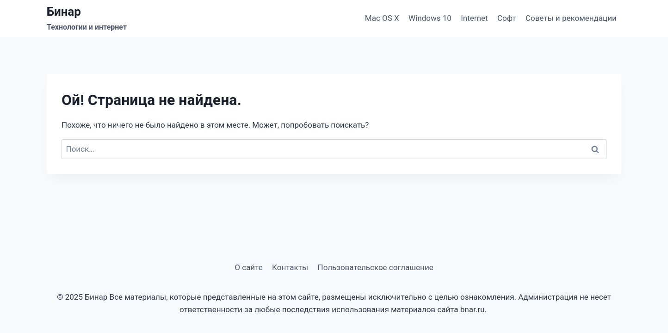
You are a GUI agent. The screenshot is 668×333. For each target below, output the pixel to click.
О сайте (248, 267)
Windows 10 (430, 18)
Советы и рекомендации (571, 18)
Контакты (290, 267)
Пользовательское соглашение (375, 267)
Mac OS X (382, 18)
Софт (506, 18)
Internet (474, 18)
